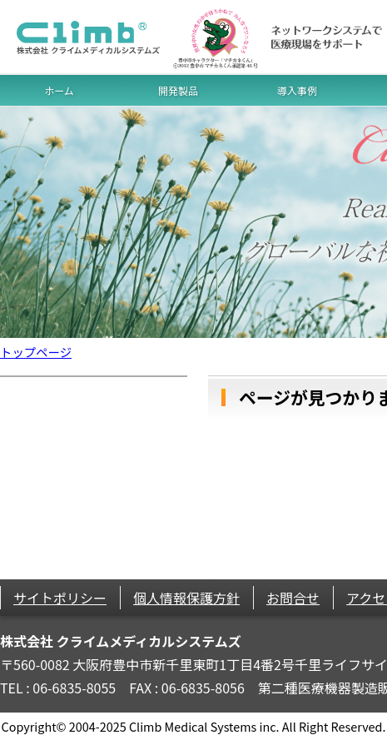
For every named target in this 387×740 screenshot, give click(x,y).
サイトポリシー (60, 598)
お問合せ (293, 598)
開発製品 (178, 90)
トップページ (36, 351)
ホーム (59, 90)
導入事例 (297, 90)
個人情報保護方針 (186, 598)
